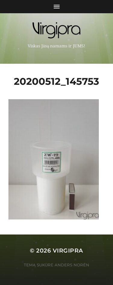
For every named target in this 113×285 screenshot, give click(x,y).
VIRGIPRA (68, 250)
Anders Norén (72, 264)
